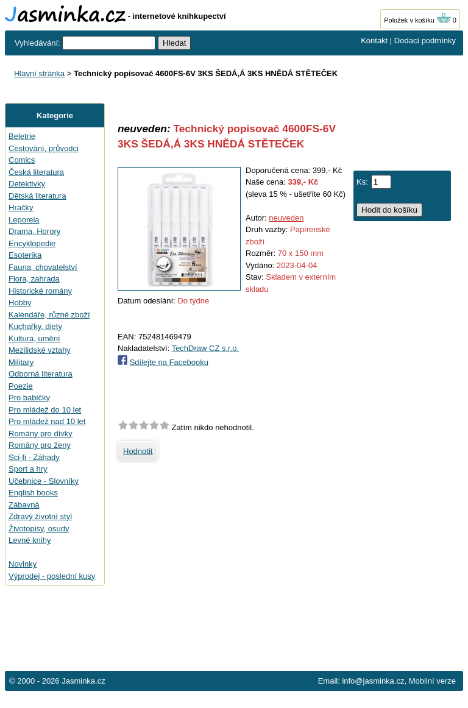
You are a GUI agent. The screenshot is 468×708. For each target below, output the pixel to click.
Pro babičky (29, 397)
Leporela (24, 219)
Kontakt (374, 40)
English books (33, 492)
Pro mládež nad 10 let (47, 421)
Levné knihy (30, 540)
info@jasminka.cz (373, 680)
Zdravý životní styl (40, 516)
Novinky (23, 563)
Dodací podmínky (425, 40)
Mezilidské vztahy (40, 350)
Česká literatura (36, 172)
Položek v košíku (417, 20)
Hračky (21, 207)
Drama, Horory (34, 231)
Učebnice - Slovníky (44, 481)
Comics (22, 160)
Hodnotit (137, 451)
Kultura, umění (34, 338)
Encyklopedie (32, 243)
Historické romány (40, 291)
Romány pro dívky (41, 433)
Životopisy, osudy (39, 528)
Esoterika (25, 255)
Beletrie (22, 136)
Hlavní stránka (39, 73)
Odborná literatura (41, 373)
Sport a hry (28, 468)
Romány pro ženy (40, 445)
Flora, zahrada (34, 278)
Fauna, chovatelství (43, 267)
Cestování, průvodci (44, 148)
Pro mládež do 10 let (45, 409)
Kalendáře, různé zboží (49, 314)
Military (21, 362)
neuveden (286, 217)
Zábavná (24, 504)
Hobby (20, 302)
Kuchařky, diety (35, 326)
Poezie (21, 386)
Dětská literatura (37, 195)
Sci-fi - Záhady (34, 457)
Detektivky (27, 183)
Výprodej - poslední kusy (52, 576)
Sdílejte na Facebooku (169, 362)
